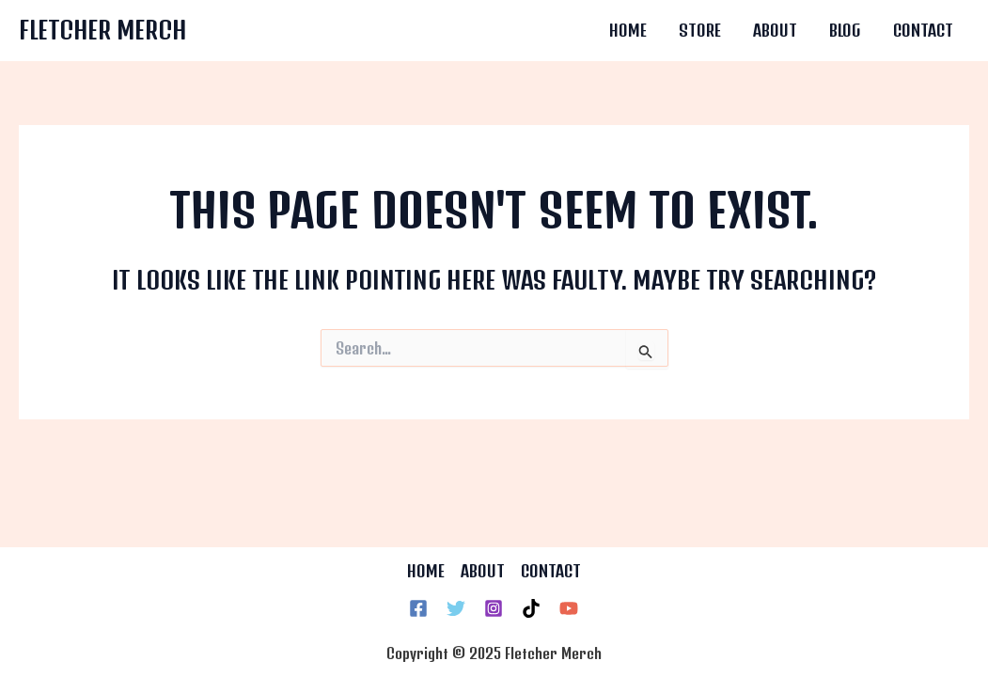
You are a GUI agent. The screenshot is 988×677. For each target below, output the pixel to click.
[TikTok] (531, 608)
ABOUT (483, 570)
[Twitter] (456, 608)
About (775, 30)
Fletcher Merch (102, 29)
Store (700, 30)
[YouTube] (568, 608)
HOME (426, 570)
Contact (923, 30)
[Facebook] (418, 608)
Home (628, 30)
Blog (845, 30)
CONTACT (551, 570)
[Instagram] (493, 608)
